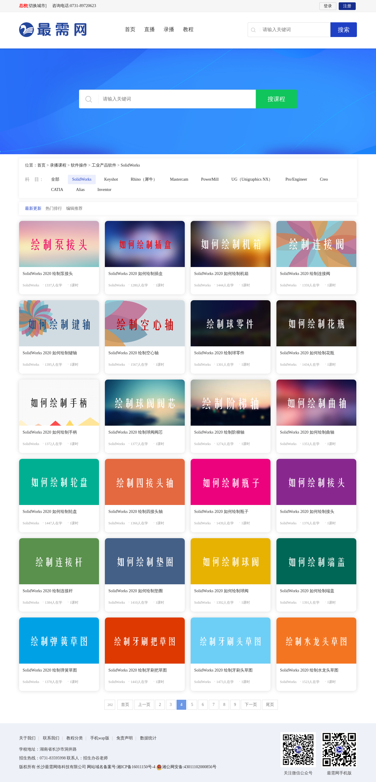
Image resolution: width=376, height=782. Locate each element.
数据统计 (148, 738)
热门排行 (54, 208)
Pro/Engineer (296, 179)
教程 (188, 29)
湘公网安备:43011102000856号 (186, 767)
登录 (328, 6)
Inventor (104, 189)
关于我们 (27, 738)
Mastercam (179, 179)
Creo (324, 179)
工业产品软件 (104, 165)
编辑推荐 (74, 208)
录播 (169, 29)
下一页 (251, 704)
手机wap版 (99, 738)
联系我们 (51, 738)
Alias (80, 189)
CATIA (57, 189)
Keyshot (111, 179)
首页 (130, 29)
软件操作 (79, 165)
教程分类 (74, 738)
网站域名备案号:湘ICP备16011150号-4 (121, 767)
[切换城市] (36, 6)
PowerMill (210, 179)
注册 (347, 6)
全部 (55, 179)
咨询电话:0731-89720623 (74, 6)
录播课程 (58, 165)
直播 (149, 29)
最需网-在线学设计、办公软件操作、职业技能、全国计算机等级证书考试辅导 (63, 29)
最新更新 (33, 208)
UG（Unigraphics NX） (252, 179)
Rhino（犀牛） (144, 179)
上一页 (144, 704)
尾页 (270, 704)
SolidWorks (130, 165)
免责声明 (124, 738)
